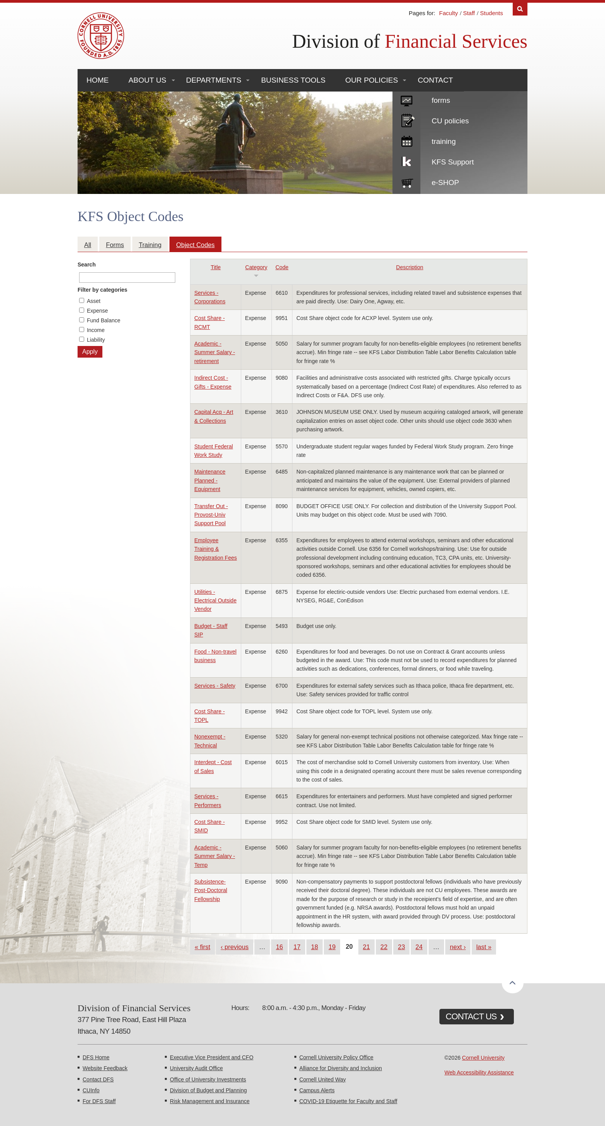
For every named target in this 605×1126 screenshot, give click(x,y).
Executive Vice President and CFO (211, 1057)
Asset (93, 301)
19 (331, 946)
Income (96, 330)
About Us (147, 80)
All (87, 244)
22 (383, 946)
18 (314, 946)
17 (297, 946)
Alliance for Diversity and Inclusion (340, 1068)
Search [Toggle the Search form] (520, 9)
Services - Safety (214, 686)
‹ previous (235, 946)
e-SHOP (445, 182)
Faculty (448, 13)
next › (458, 946)
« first (202, 946)
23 (401, 946)
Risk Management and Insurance (209, 1101)
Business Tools (293, 80)
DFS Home (96, 1057)
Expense (97, 311)
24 (418, 946)
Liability (96, 340)
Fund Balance (103, 320)
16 (279, 946)
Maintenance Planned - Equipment (209, 480)
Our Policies (371, 80)
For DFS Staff (99, 1101)
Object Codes (195, 244)
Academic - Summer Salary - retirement (214, 352)
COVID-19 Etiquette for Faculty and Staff (348, 1101)
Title (216, 267)
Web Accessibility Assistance (479, 1072)
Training (150, 244)
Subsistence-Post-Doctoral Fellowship (210, 890)
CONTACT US (471, 1016)
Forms (115, 244)
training (444, 141)
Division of (409, 41)
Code (281, 267)
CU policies (450, 121)
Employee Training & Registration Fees (215, 549)
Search (87, 264)
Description (409, 267)
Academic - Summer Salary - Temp (214, 856)
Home (97, 80)
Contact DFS (98, 1079)
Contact (435, 80)
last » (483, 946)
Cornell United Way (322, 1079)
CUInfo (91, 1090)
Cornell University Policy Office (336, 1057)
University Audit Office (196, 1068)
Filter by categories (102, 290)
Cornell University (483, 1058)
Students (491, 13)
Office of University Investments (208, 1079)
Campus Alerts (317, 1090)
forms (441, 100)
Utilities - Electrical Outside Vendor (215, 600)
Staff (469, 13)
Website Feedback (105, 1068)
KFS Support (453, 162)
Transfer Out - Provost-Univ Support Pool (211, 515)
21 (366, 946)
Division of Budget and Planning (208, 1090)
